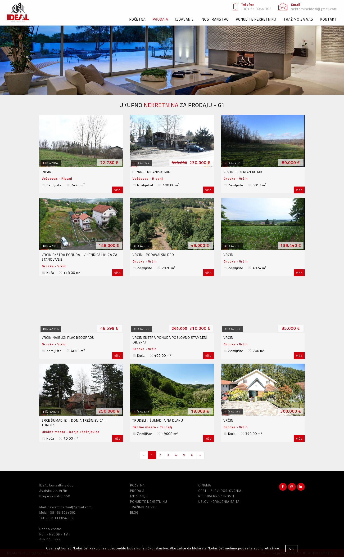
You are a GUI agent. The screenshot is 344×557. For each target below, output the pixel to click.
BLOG (134, 512)
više (117, 189)
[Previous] (144, 455)
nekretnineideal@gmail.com (314, 8)
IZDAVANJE (184, 19)
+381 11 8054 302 (59, 518)
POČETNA (137, 19)
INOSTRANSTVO (215, 19)
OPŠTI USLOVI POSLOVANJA (219, 490)
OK (291, 548)
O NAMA (204, 485)
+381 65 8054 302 (256, 8)
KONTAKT (328, 19)
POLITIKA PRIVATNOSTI (216, 496)
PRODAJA (160, 19)
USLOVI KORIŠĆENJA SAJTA (219, 501)
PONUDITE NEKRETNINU (256, 19)
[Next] (200, 455)
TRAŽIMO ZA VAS (298, 19)
